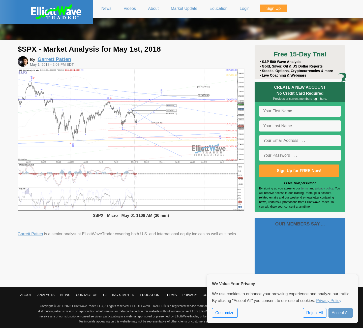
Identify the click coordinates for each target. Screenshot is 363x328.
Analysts (46, 295)
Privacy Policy (328, 301)
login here (319, 99)
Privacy (190, 295)
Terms (171, 295)
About (26, 295)
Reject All (314, 313)
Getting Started (118, 295)
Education (150, 295)
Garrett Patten (30, 234)
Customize (224, 313)
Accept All (340, 313)
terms (305, 188)
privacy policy (324, 188)
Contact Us (86, 295)
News (65, 295)
